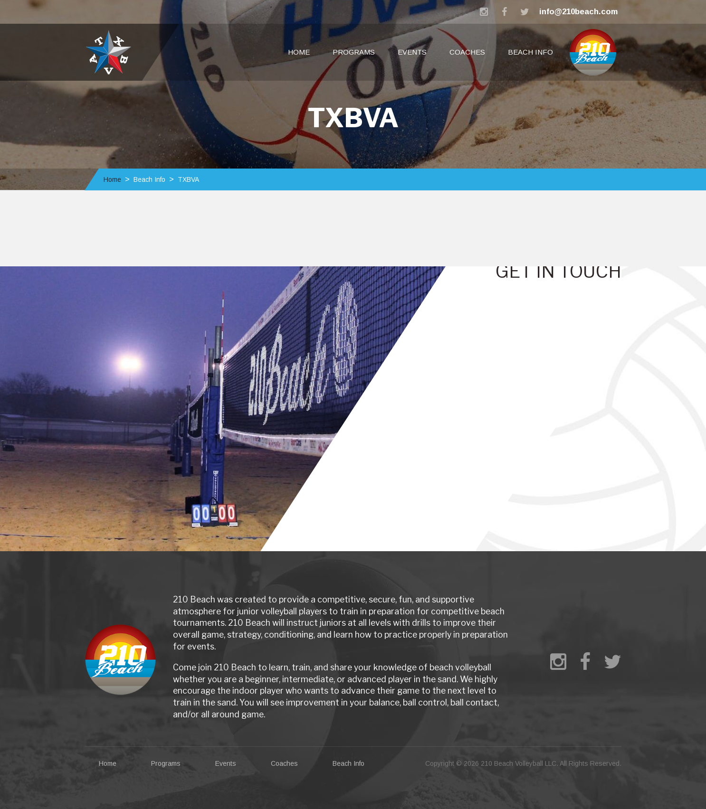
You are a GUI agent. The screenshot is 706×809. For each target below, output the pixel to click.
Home (299, 52)
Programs (354, 52)
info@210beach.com (578, 11)
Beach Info (530, 52)
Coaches (467, 52)
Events (412, 52)
